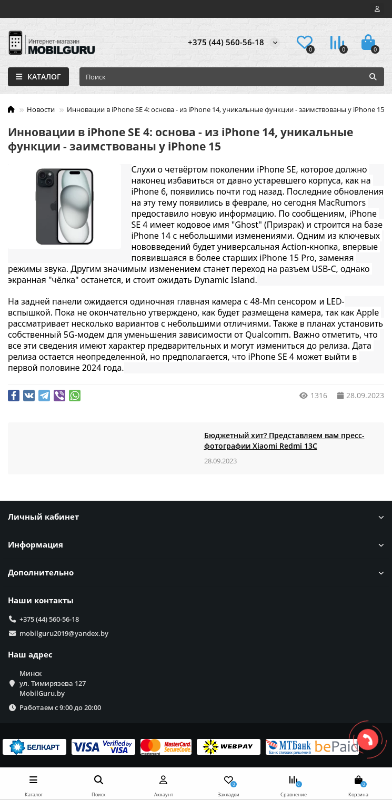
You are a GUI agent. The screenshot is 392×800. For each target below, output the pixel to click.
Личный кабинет (196, 516)
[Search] (231, 76)
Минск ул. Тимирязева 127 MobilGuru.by (52, 683)
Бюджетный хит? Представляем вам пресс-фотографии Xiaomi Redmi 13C (284, 440)
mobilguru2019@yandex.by (63, 633)
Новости (41, 109)
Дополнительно (196, 572)
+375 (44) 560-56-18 (226, 42)
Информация (196, 544)
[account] (377, 9)
